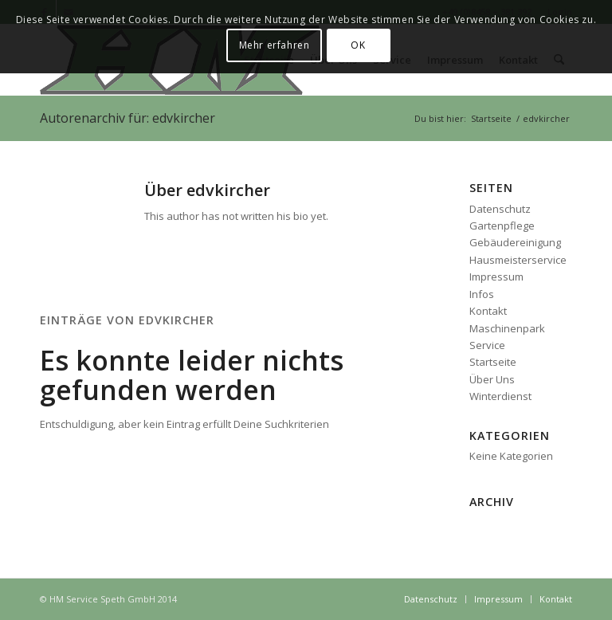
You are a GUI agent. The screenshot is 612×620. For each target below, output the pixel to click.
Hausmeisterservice (518, 260)
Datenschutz (500, 209)
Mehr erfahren (274, 45)
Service (487, 345)
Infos (481, 294)
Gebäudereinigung (515, 242)
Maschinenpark (507, 328)
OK (358, 45)
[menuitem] (430, 599)
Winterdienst (500, 396)
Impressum (496, 276)
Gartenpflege (502, 225)
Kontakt (488, 311)
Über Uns (492, 379)
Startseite (492, 362)
